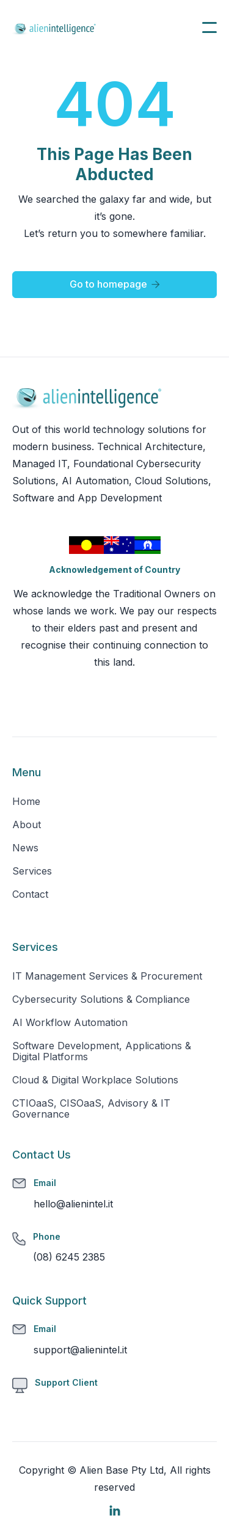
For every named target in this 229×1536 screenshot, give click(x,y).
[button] (209, 27)
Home (26, 801)
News (25, 847)
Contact (30, 894)
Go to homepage (115, 284)
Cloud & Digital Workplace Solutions (95, 1079)
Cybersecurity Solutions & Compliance (101, 999)
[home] (55, 28)
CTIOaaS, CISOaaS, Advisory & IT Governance (91, 1108)
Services (32, 870)
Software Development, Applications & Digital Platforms (101, 1051)
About (26, 824)
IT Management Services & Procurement (107, 975)
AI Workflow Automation (70, 1022)
